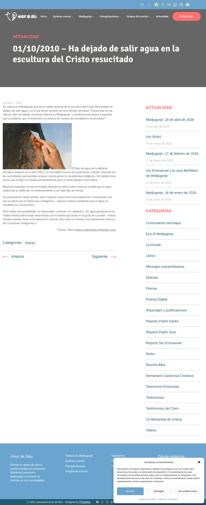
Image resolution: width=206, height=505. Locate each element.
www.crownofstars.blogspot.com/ (96, 229)
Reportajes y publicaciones (166, 310)
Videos (151, 430)
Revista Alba (155, 365)
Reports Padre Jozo (161, 332)
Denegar (159, 491)
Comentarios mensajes (163, 223)
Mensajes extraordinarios (165, 267)
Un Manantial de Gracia (164, 419)
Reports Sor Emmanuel (164, 343)
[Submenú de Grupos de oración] (149, 16)
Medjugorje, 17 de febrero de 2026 (172, 153)
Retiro (150, 354)
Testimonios (155, 397)
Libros (150, 256)
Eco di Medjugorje (159, 234)
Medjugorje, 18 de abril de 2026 (170, 120)
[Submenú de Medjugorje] (93, 16)
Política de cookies (147, 499)
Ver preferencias (187, 491)
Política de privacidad (167, 499)
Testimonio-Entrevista (162, 387)
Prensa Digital (156, 299)
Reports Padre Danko (162, 321)
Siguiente (100, 256)
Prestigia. (85, 501)
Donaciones (186, 16)
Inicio (44, 16)
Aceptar (130, 491)
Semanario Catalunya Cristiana (170, 376)
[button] (199, 462)
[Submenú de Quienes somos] (72, 16)
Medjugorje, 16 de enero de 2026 (171, 193)
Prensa (151, 288)
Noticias (30, 243)
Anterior (17, 256)
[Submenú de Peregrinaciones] (120, 16)
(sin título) (153, 137)
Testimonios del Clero (162, 408)
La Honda (153, 245)
